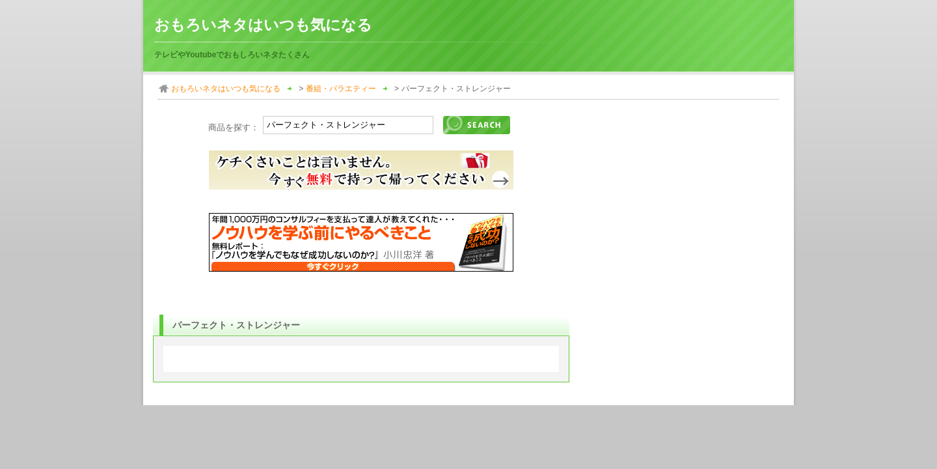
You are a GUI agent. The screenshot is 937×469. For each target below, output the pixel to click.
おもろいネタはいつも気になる (263, 25)
